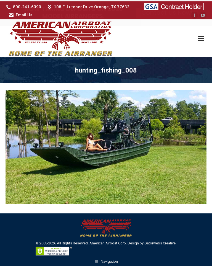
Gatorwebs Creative (160, 242)
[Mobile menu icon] (200, 37)
